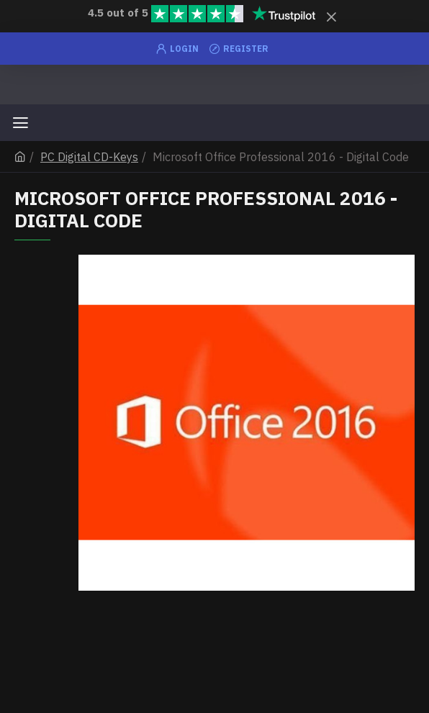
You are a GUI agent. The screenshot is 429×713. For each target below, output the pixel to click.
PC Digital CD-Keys (89, 157)
